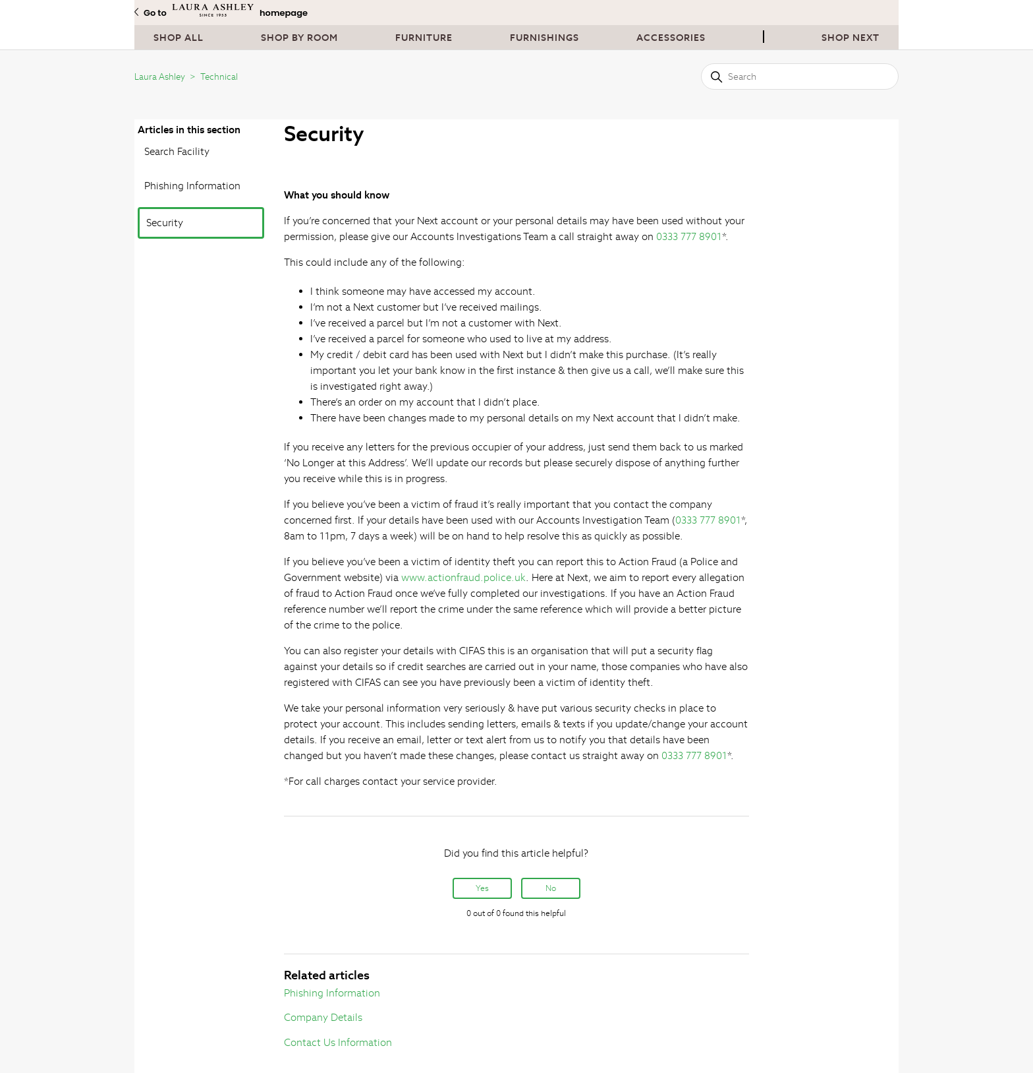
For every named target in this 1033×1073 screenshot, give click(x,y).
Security (164, 222)
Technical (219, 76)
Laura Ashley (159, 76)
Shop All (179, 38)
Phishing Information (192, 185)
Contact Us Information (338, 1042)
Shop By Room (299, 38)
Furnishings (544, 38)
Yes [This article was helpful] (482, 888)
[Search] (800, 76)
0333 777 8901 (689, 236)
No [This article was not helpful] (550, 888)
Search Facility (176, 151)
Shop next (850, 38)
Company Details (323, 1017)
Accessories (671, 38)
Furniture (424, 38)
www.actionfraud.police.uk (463, 577)
